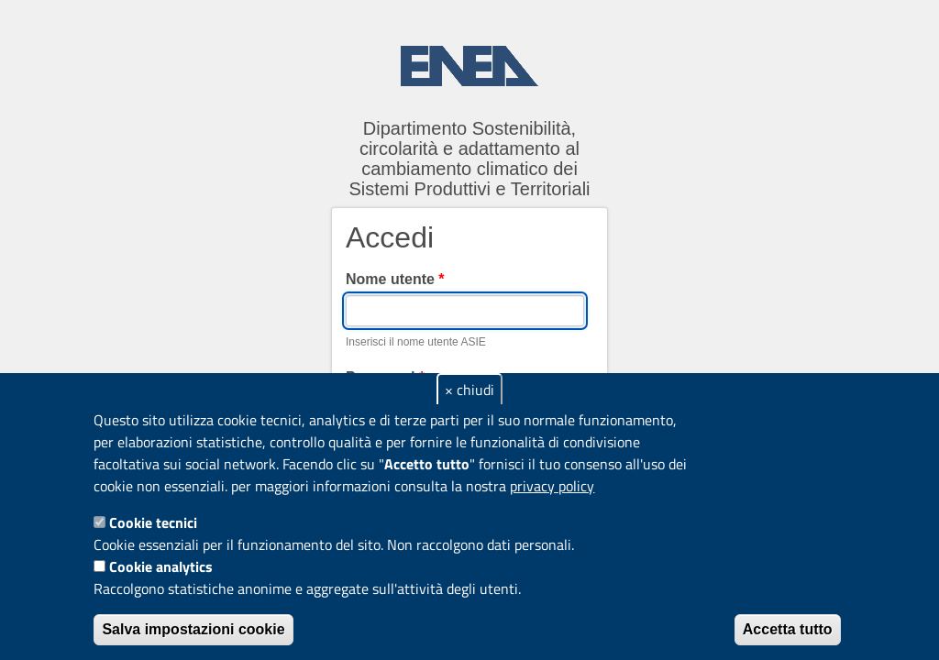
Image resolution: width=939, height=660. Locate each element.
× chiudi (469, 390)
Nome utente (395, 279)
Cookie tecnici (153, 523)
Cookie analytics (161, 567)
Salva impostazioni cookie (193, 629)
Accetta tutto (788, 629)
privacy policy (552, 486)
